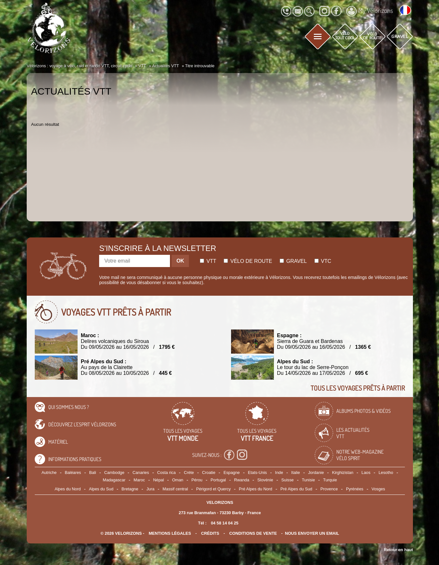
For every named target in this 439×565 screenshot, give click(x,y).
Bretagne (130, 488)
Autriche (49, 472)
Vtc (322, 261)
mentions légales (170, 533)
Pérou (196, 479)
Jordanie (316, 472)
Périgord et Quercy (213, 488)
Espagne (231, 472)
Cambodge (114, 472)
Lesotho (385, 472)
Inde (279, 472)
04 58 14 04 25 (224, 523)
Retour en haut (398, 549)
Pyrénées (354, 488)
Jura (150, 488)
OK (180, 261)
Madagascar (114, 479)
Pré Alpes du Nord (255, 488)
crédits (210, 533)
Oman (177, 479)
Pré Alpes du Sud (296, 488)
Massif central (175, 488)
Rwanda (241, 479)
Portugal (218, 479)
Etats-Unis (257, 472)
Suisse (287, 479)
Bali (92, 472)
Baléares (73, 472)
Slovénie (265, 479)
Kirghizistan (342, 472)
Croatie (208, 472)
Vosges (378, 488)
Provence (329, 488)
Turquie (330, 479)
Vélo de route (248, 261)
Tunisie (308, 479)
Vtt (208, 261)
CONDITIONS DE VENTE (253, 533)
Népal (158, 479)
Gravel (293, 261)
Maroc (139, 479)
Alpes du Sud (101, 488)
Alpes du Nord (68, 488)
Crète (189, 472)
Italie (295, 472)
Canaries (141, 472)
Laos (365, 472)
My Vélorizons (369, 11)
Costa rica (166, 472)
